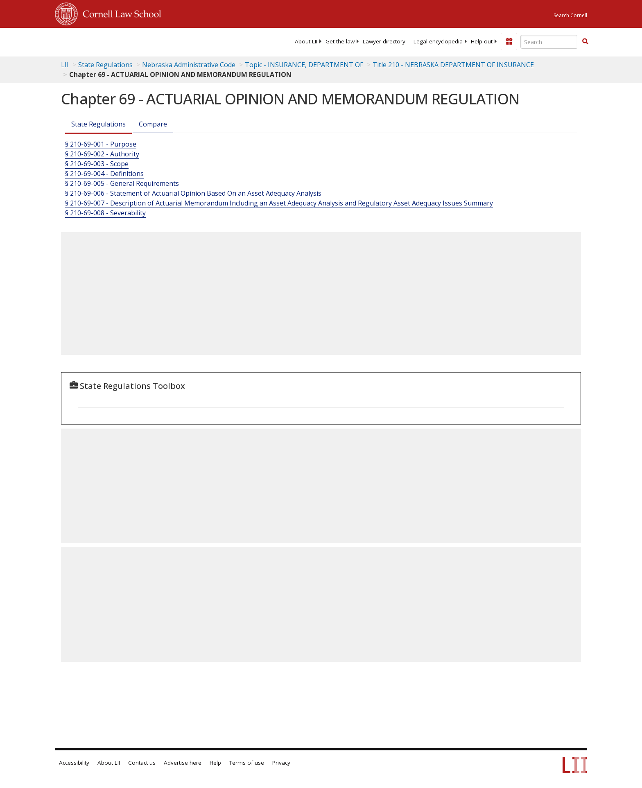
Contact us (142, 762)
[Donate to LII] (509, 41)
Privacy (281, 762)
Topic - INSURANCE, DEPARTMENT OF (304, 64)
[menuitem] (306, 41)
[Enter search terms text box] (549, 42)
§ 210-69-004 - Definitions (104, 173)
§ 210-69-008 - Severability (105, 212)
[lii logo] (147, 41)
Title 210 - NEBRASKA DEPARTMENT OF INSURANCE (453, 64)
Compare (153, 124)
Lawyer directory (384, 41)
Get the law (340, 41)
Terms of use (246, 762)
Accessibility (74, 762)
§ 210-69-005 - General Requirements (122, 183)
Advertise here (182, 762)
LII (65, 64)
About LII (306, 41)
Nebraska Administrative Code (188, 64)
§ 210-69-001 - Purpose (100, 144)
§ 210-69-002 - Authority (102, 153)
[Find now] (585, 41)
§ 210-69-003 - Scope (97, 163)
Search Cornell (570, 15)
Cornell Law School (119, 12)
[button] (585, 41)
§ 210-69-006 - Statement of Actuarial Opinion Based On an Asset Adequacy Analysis (193, 193)
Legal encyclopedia (438, 41)
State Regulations (105, 64)
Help (215, 762)
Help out (482, 41)
